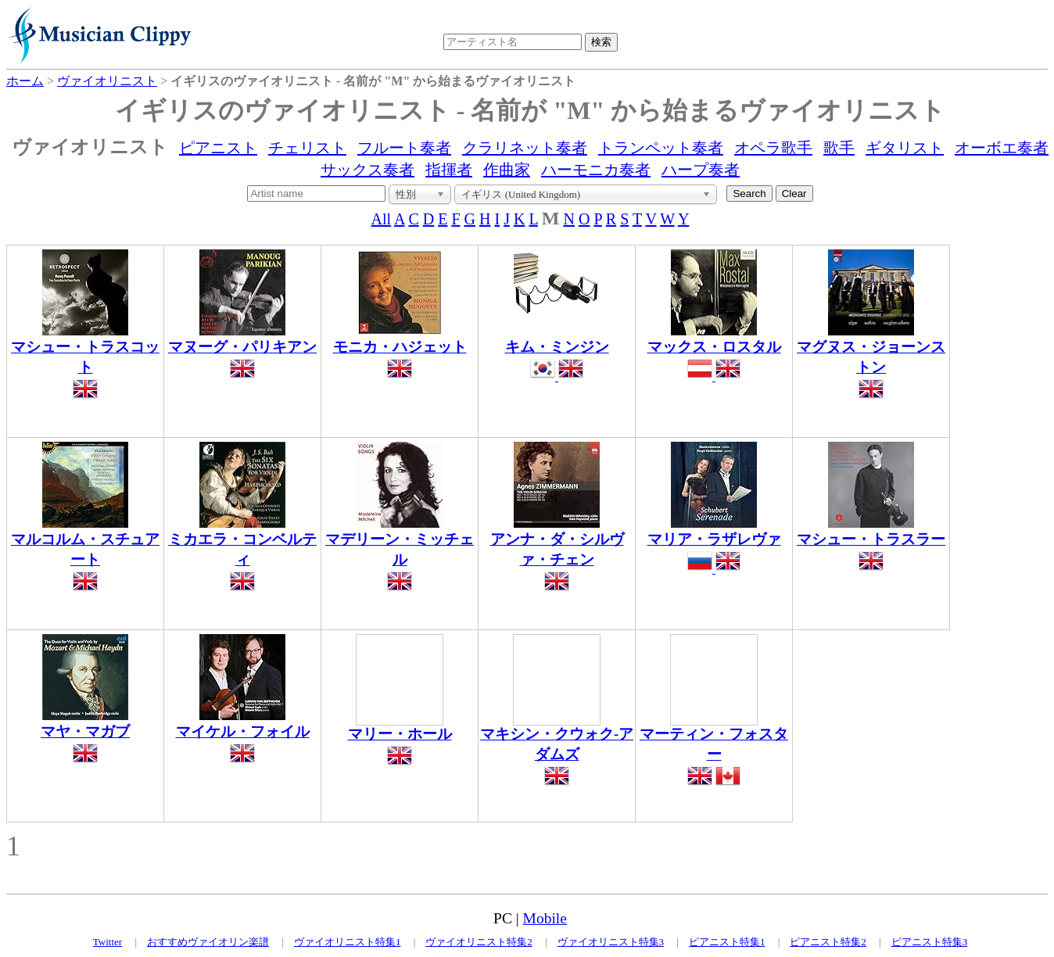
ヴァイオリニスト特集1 (347, 942)
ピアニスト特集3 (929, 942)
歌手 (839, 147)
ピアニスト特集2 (828, 942)
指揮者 (448, 169)
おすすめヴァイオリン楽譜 (208, 942)
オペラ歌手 (773, 147)
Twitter (107, 942)
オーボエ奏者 (1002, 147)
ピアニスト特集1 (727, 942)
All (381, 219)
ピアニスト (218, 147)
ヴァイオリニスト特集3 (611, 942)
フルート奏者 (404, 147)
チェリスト (307, 147)
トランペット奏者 (660, 147)
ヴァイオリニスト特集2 (478, 942)
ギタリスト (905, 147)
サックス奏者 (367, 169)
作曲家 (506, 169)
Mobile (545, 918)
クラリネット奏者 (524, 147)
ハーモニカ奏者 (596, 169)
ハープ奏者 (700, 169)
